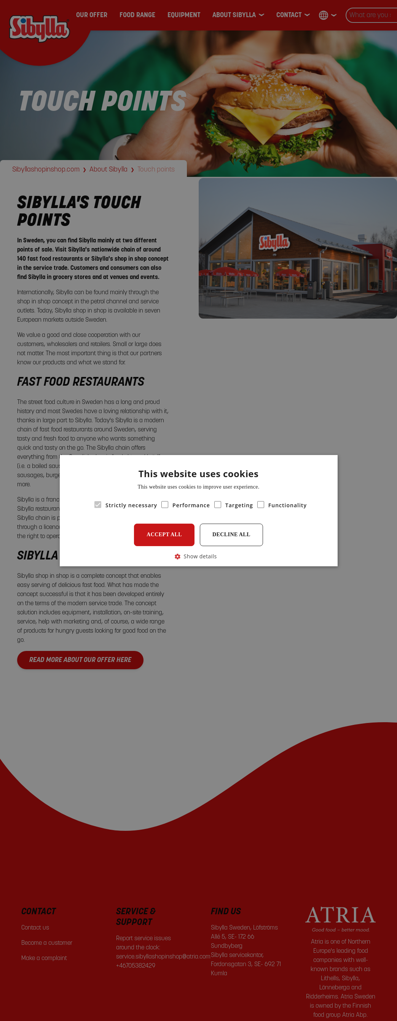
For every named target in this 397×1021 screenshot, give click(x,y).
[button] (198, 555)
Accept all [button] (164, 534)
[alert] (198, 510)
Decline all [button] (231, 534)
